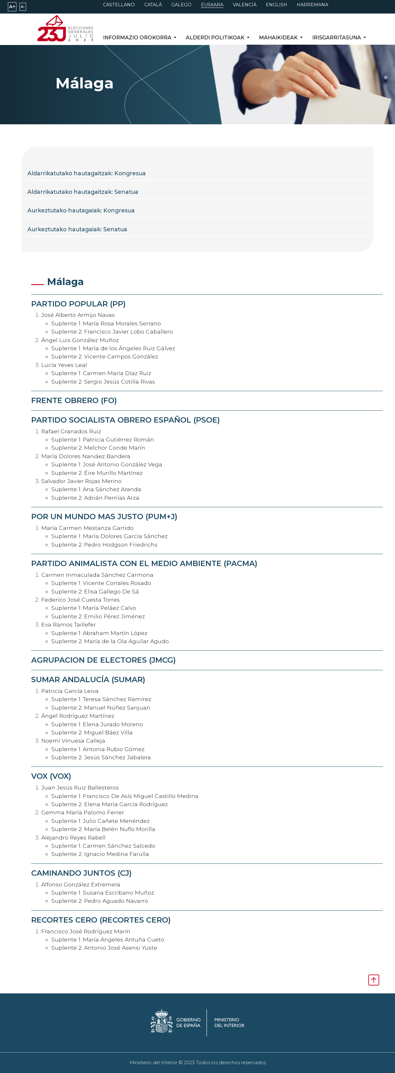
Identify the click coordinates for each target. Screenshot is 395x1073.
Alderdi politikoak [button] (216, 38)
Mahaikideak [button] (279, 38)
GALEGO (181, 5)
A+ (12, 6)
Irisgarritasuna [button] (337, 38)
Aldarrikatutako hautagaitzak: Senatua (82, 191)
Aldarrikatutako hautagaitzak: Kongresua (86, 173)
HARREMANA (312, 5)
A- (23, 6)
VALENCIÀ (244, 5)
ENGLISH (276, 5)
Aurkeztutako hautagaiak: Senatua (77, 229)
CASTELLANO (119, 5)
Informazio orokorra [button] (138, 38)
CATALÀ (153, 5)
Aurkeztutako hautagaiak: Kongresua (81, 210)
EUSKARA (212, 5)
